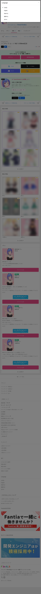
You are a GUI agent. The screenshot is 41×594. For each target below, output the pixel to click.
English (5, 10)
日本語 (5, 7)
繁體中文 (6, 16)
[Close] (38, 2)
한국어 (5, 19)
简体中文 (6, 13)
